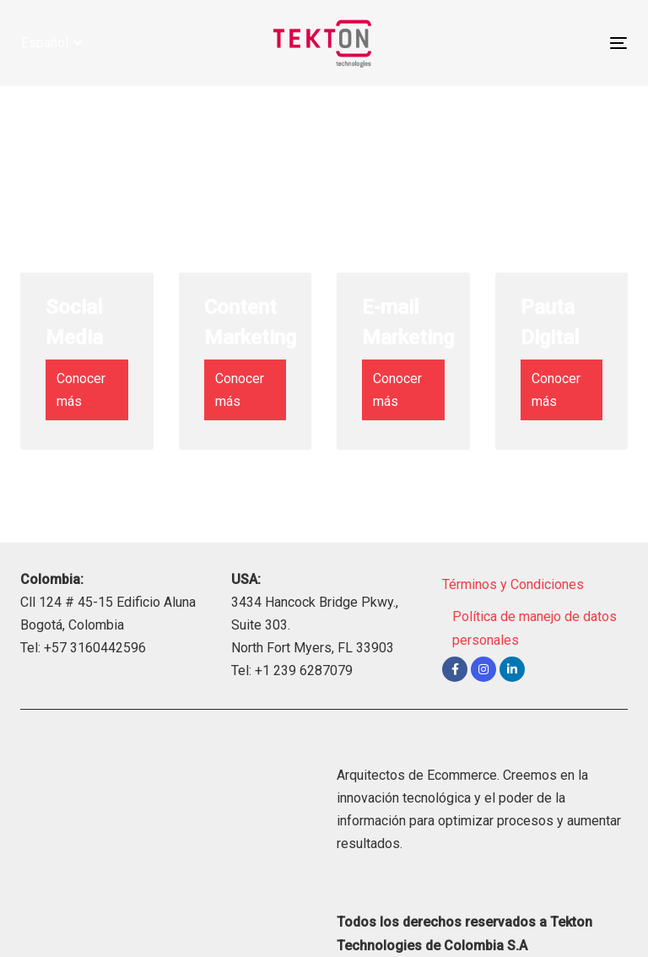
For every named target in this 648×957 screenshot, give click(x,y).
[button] (51, 42)
